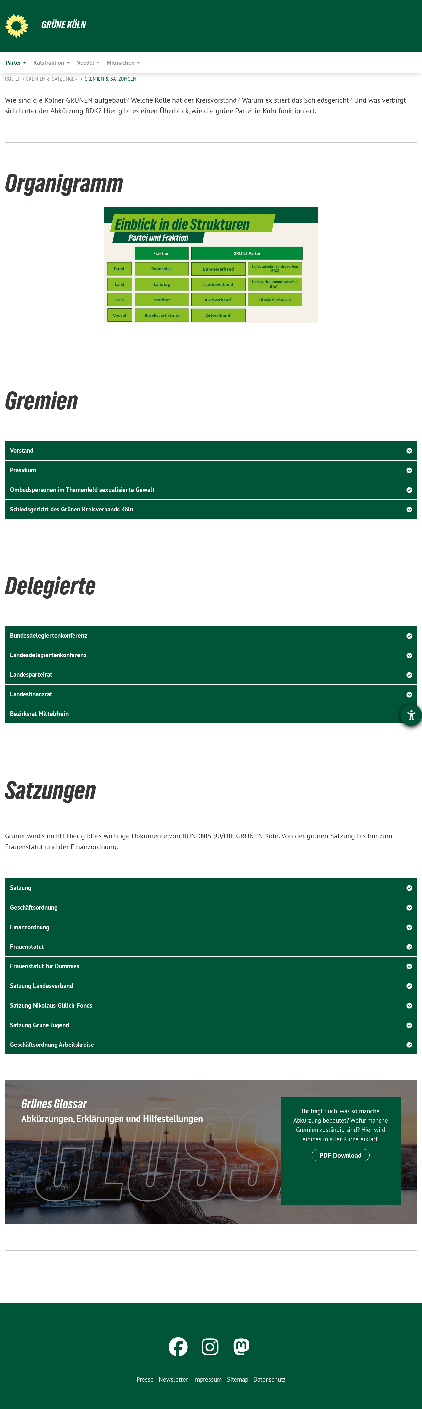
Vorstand (21, 450)
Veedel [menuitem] (85, 62)
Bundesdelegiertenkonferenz (48, 635)
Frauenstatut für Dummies (44, 966)
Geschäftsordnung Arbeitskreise (52, 1045)
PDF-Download (341, 1155)
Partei (13, 79)
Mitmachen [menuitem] (121, 62)
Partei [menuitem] (13, 62)
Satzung (20, 888)
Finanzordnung (29, 927)
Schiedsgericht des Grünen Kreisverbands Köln (71, 509)
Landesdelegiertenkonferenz (48, 655)
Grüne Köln (63, 25)
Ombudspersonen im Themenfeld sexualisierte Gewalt (82, 490)
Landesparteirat (31, 675)
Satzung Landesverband (41, 986)
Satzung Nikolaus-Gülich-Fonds (51, 1005)
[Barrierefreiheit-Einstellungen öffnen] (411, 715)
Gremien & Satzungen (52, 79)
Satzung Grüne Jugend (39, 1025)
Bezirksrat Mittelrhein (39, 714)
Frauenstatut (27, 947)
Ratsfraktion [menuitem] (48, 62)
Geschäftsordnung (33, 907)
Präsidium (23, 470)
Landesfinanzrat (31, 694)
